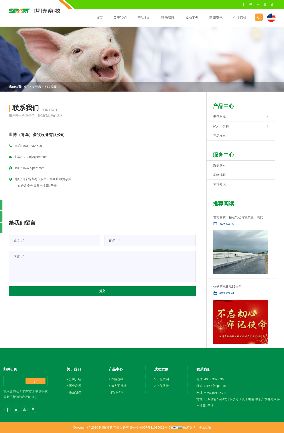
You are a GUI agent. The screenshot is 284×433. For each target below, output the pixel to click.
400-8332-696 (32, 146)
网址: (19, 168)
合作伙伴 (162, 386)
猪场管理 (163, 18)
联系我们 (53, 87)
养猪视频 (219, 175)
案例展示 (219, 165)
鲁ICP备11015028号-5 (154, 427)
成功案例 (187, 18)
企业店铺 (235, 18)
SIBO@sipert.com (35, 157)
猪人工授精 (221, 126)
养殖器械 (219, 116)
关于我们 (115, 18)
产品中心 (139, 18)
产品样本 (219, 135)
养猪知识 (219, 184)
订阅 (35, 381)
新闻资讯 (211, 18)
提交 (102, 291)
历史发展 (75, 386)
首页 (95, 18)
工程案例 (162, 379)
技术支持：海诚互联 (197, 427)
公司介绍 (75, 379)
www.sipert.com (33, 168)
